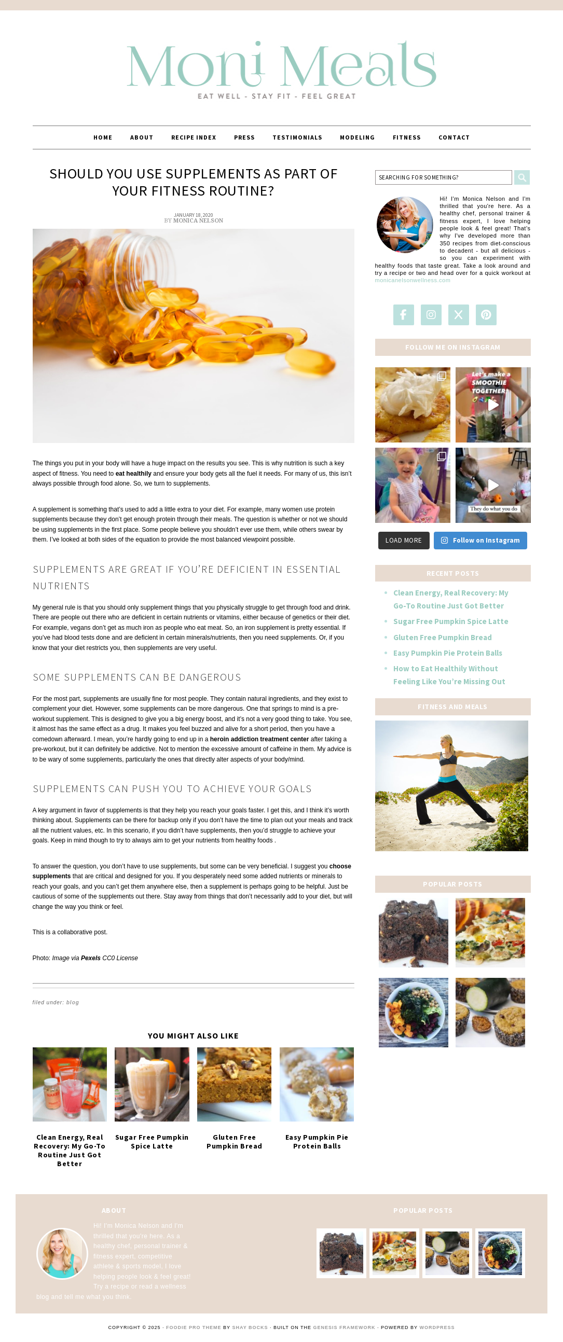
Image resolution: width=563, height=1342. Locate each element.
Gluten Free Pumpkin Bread (235, 1141)
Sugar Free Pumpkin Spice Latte (152, 1141)
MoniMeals (282, 63)
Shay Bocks (250, 1327)
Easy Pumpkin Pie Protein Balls (317, 1141)
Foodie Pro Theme (194, 1327)
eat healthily (134, 473)
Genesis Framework (344, 1327)
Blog (72, 1002)
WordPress (437, 1327)
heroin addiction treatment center (259, 739)
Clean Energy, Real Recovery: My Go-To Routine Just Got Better (69, 1150)
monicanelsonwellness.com (413, 280)
